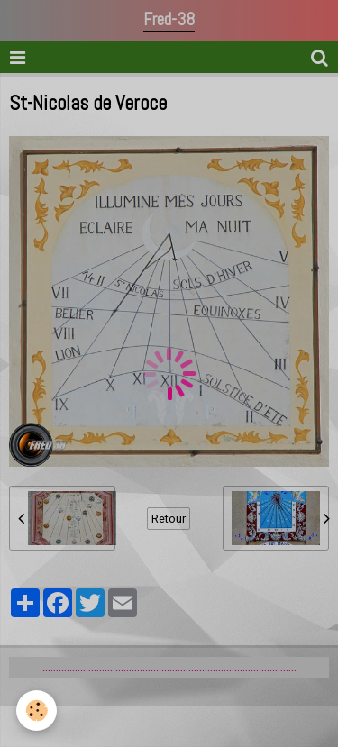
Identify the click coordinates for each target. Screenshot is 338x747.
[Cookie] (36, 710)
